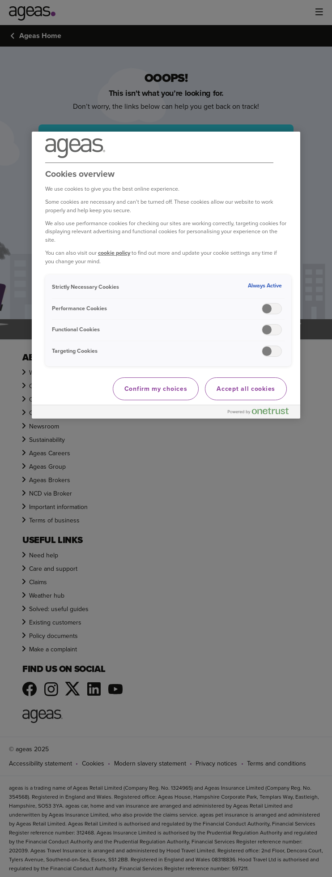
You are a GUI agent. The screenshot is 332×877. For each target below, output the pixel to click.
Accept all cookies (246, 389)
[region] (166, 275)
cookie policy (114, 252)
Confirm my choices (155, 389)
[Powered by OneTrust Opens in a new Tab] (262, 413)
